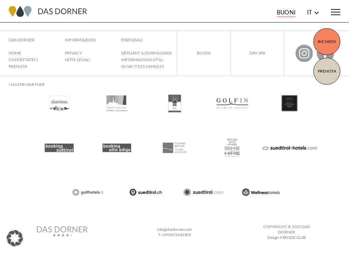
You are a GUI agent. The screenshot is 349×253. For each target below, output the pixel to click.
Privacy (73, 52)
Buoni (286, 12)
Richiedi (327, 41)
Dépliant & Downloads (146, 52)
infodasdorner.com (174, 229)
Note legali (77, 59)
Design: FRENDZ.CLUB (286, 237)
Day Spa (257, 52)
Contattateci (23, 59)
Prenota (327, 71)
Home (15, 52)
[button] (15, 238)
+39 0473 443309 (176, 234)
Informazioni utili (142, 59)
